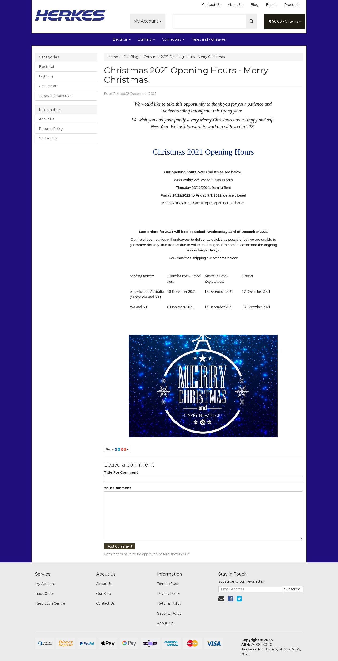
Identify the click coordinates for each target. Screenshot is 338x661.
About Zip (165, 623)
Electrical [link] (46, 67)
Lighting (146, 39)
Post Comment (119, 546)
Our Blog (103, 593)
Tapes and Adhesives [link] (56, 95)
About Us (235, 5)
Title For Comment (121, 472)
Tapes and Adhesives (208, 39)
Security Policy (169, 613)
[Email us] (221, 599)
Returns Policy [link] (51, 129)
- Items (284, 21)
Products (291, 5)
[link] (230, 599)
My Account (147, 21)
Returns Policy (169, 603)
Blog (254, 5)
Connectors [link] (48, 86)
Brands (271, 5)
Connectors (173, 39)
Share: (117, 449)
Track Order (44, 593)
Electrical (122, 39)
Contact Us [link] (48, 138)
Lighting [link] (46, 76)
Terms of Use (168, 584)
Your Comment (117, 488)
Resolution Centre (50, 603)
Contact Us (211, 5)
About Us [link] (46, 119)
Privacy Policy (168, 593)
